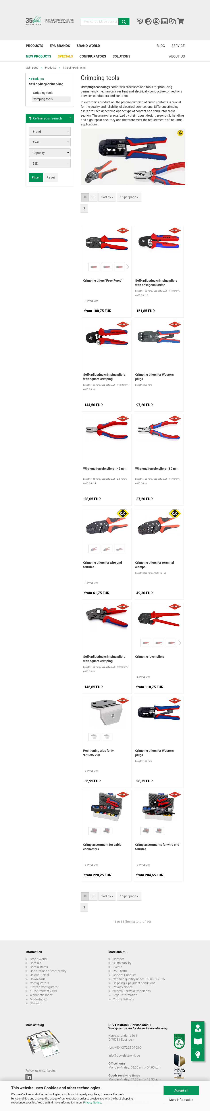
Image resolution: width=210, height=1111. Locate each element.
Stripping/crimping (46, 84)
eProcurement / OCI (43, 991)
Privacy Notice (92, 1102)
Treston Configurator (44, 987)
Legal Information (125, 995)
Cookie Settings (123, 999)
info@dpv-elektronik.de (124, 1055)
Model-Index (38, 999)
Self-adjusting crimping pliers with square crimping (104, 377)
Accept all (181, 1090)
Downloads (37, 979)
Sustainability (122, 963)
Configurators (92, 56)
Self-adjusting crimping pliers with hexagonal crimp (156, 283)
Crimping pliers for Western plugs (154, 377)
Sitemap (35, 1003)
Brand (37, 131)
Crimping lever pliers (149, 656)
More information (181, 1099)
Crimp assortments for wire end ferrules (157, 847)
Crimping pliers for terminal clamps (154, 565)
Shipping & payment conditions (134, 983)
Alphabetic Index (41, 995)
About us (177, 56)
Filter (36, 177)
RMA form (120, 971)
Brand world (88, 46)
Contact (118, 959)
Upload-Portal (39, 975)
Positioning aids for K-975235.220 (98, 753)
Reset (50, 177)
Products (34, 46)
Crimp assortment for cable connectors (102, 847)
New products (38, 56)
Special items (39, 967)
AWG (36, 142)
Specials (65, 56)
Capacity (39, 153)
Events (117, 967)
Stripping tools (43, 92)
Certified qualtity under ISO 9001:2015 (139, 979)
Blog (161, 46)
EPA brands (60, 46)
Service (178, 46)
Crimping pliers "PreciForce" (102, 280)
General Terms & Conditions (132, 991)
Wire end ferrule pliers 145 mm (104, 468)
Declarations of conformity (48, 971)
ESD (35, 163)
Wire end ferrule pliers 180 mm (156, 468)
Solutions (121, 56)
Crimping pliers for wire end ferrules (102, 565)
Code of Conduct (124, 975)
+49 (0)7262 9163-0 (128, 1047)
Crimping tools (43, 99)
